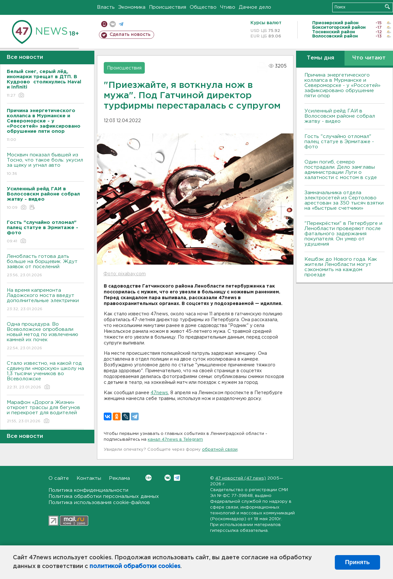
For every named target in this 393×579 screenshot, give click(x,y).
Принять (357, 562)
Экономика (131, 7)
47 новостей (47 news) (240, 478)
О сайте (58, 478)
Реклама (119, 478)
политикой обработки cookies (135, 566)
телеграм (121, 24)
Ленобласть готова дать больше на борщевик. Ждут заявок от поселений (45, 266)
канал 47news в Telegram (175, 439)
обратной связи (220, 449)
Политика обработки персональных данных (103, 496)
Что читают (369, 58)
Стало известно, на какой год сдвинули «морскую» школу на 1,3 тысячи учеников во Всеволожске (45, 375)
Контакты (89, 478)
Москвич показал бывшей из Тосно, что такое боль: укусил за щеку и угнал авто (45, 164)
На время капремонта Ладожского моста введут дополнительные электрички (45, 300)
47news (159, 393)
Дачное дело (255, 7)
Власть (106, 7)
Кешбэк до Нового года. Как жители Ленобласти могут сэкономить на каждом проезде (340, 267)
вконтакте (113, 24)
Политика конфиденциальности (88, 490)
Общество (203, 7)
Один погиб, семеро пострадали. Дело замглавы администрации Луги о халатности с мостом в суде (340, 170)
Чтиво (227, 7)
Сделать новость (130, 35)
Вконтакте (148, 478)
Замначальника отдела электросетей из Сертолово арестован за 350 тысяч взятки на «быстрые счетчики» (344, 200)
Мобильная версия (104, 24)
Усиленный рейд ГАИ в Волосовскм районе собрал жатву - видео (339, 116)
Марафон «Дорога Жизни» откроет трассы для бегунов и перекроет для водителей (45, 412)
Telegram (177, 478)
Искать (387, 6)
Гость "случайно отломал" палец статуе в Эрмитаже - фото (339, 141)
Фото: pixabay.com (124, 274)
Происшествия (167, 7)
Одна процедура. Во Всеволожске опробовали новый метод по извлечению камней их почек (45, 336)
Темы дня (320, 58)
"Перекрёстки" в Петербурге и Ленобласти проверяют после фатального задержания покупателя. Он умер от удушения (343, 233)
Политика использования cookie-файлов (99, 502)
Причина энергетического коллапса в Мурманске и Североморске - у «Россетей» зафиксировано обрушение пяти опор (342, 85)
